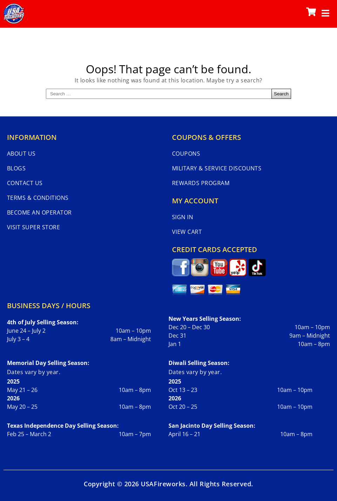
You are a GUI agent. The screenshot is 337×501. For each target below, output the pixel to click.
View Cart (187, 232)
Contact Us (25, 183)
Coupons (186, 153)
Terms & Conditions (38, 198)
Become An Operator (39, 212)
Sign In (182, 217)
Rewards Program (200, 183)
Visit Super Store (33, 227)
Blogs (16, 168)
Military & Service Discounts (216, 168)
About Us (21, 153)
